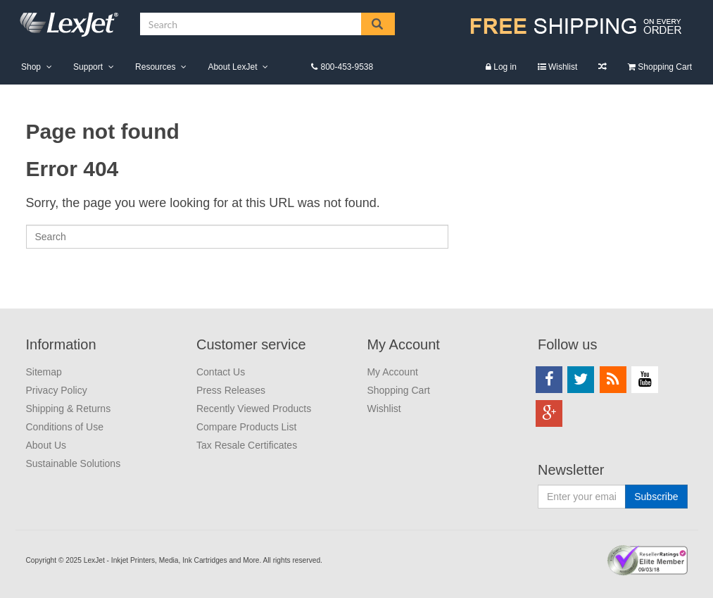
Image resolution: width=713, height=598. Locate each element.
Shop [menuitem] (31, 67)
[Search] (237, 237)
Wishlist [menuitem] (562, 67)
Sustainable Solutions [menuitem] (73, 463)
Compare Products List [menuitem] (602, 66)
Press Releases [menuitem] (230, 390)
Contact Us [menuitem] (220, 372)
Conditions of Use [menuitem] (65, 426)
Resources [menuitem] (155, 67)
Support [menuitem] (88, 67)
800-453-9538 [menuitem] (346, 67)
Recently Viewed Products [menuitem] (253, 408)
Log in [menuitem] (505, 67)
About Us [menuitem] (46, 445)
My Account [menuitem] (403, 344)
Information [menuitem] (61, 344)
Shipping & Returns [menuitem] (68, 408)
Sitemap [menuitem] (44, 372)
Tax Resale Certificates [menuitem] (246, 445)
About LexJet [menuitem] (232, 67)
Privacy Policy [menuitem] (56, 390)
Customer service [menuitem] (251, 344)
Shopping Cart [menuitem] (665, 67)
